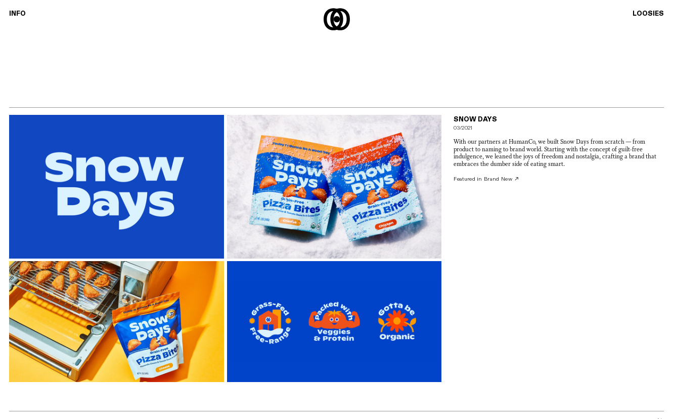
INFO (17, 13)
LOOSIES (648, 13)
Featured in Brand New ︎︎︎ (486, 179)
